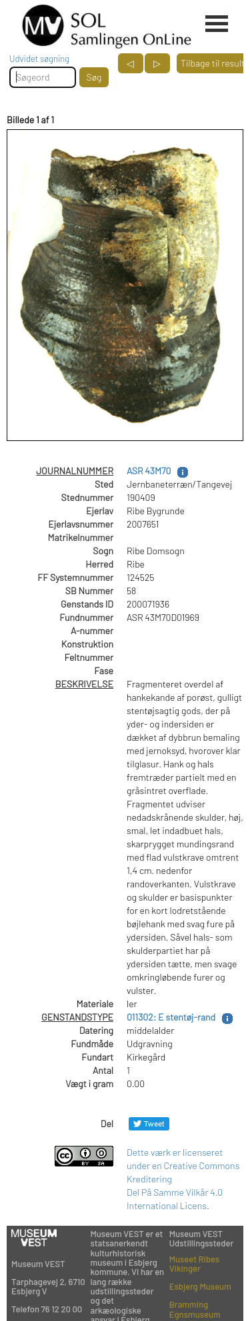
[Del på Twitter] (149, 1123)
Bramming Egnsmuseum (195, 1309)
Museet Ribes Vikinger (194, 1264)
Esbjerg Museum (200, 1286)
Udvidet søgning (39, 58)
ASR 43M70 (149, 470)
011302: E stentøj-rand (171, 1017)
